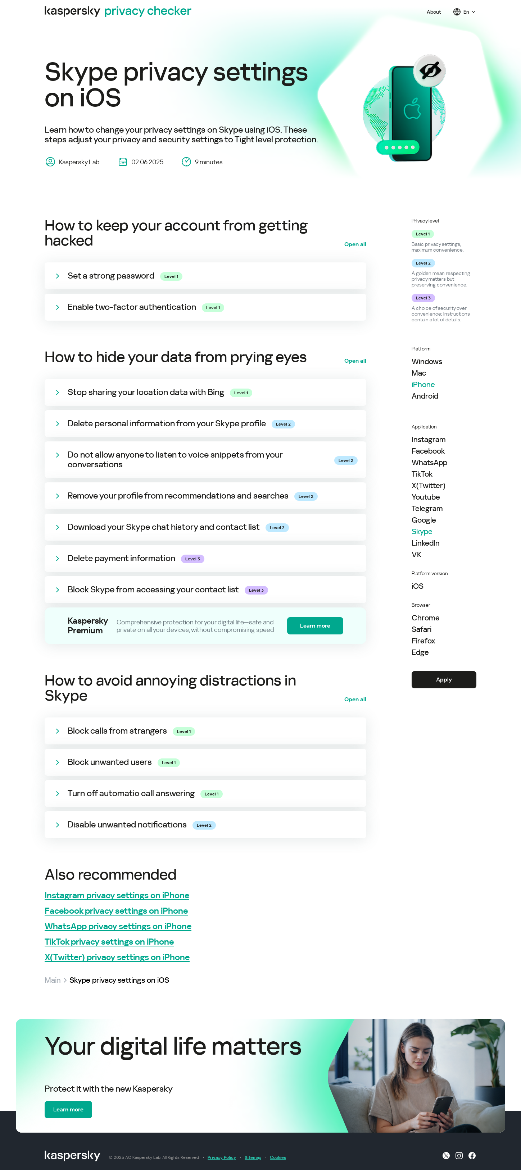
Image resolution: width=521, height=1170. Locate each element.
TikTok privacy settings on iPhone (109, 942)
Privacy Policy (222, 1157)
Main (53, 980)
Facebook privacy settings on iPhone (116, 911)
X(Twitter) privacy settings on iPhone (117, 957)
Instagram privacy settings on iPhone (117, 895)
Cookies (278, 1157)
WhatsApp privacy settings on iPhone (118, 926)
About (434, 12)
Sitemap (253, 1157)
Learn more (315, 625)
